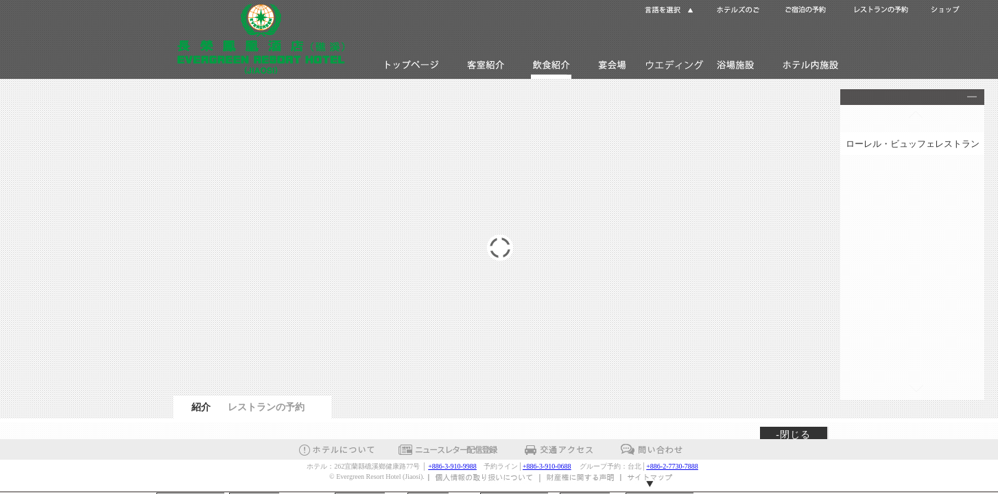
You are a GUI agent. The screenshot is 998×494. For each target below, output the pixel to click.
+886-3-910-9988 (452, 466)
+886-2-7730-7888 (672, 466)
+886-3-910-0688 (547, 466)
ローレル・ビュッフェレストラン (912, 144)
